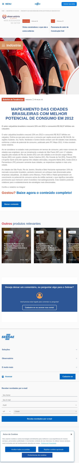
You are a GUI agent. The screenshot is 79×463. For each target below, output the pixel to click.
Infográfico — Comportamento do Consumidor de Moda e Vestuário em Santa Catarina (48, 247)
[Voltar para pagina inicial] (39, 337)
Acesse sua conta (69, 4)
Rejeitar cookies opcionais (53, 449)
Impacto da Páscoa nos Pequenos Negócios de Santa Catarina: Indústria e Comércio (15, 247)
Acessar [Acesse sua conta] (8, 377)
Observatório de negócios (12, 10)
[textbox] (40, 405)
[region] (37, 446)
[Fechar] (71, 434)
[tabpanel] (17, 245)
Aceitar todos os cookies (20, 449)
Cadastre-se (67, 377)
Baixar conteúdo (11, 204)
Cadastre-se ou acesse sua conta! (39, 307)
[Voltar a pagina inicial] (39, 4)
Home (3, 10)
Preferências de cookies (37, 455)
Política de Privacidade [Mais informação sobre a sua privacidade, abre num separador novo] (48, 443)
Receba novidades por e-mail (39, 419)
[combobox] (39, 406)
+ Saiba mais (8, 260)
